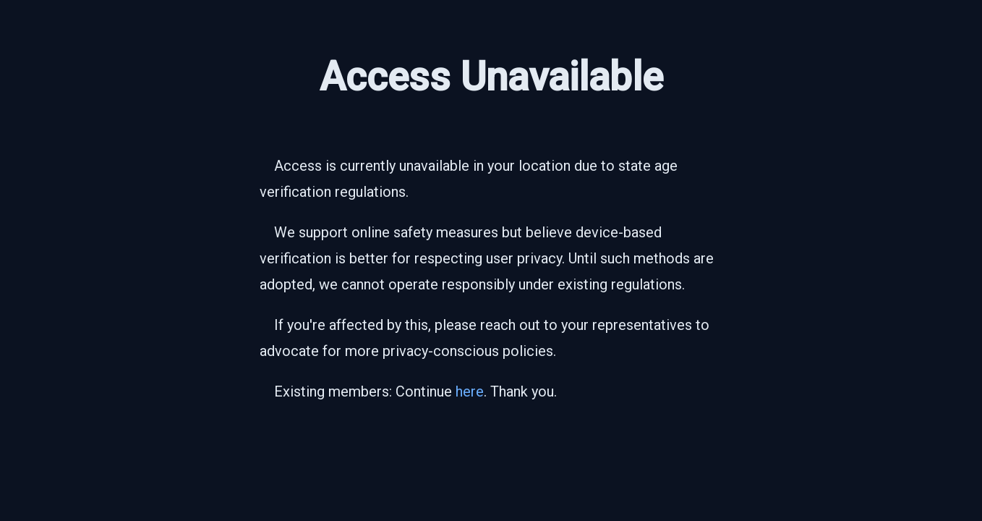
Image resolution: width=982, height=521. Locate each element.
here (470, 391)
